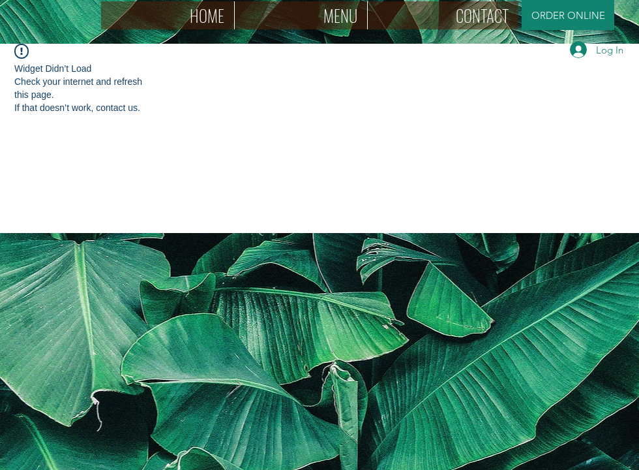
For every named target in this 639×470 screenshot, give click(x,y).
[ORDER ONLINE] (568, 15)
